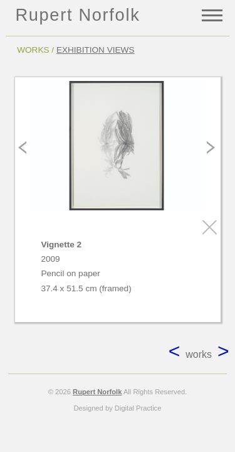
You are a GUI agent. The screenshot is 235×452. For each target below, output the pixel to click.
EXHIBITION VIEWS (95, 50)
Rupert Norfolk (77, 14)
